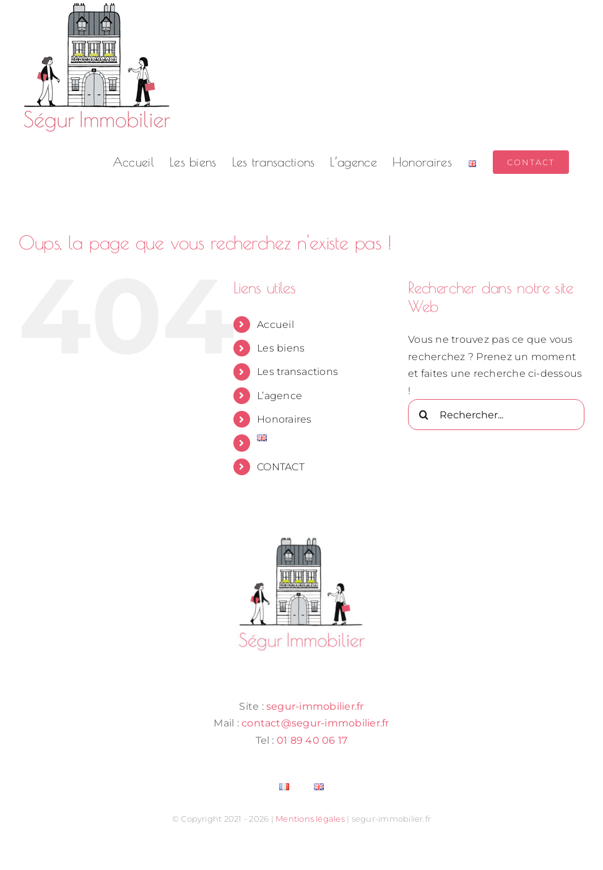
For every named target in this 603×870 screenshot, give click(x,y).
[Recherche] (423, 414)
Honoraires (284, 419)
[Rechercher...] (496, 414)
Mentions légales (310, 819)
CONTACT (281, 467)
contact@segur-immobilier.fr (315, 723)
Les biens (281, 348)
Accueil (275, 324)
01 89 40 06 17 (312, 740)
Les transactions (297, 371)
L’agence (279, 396)
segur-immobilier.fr (315, 706)
